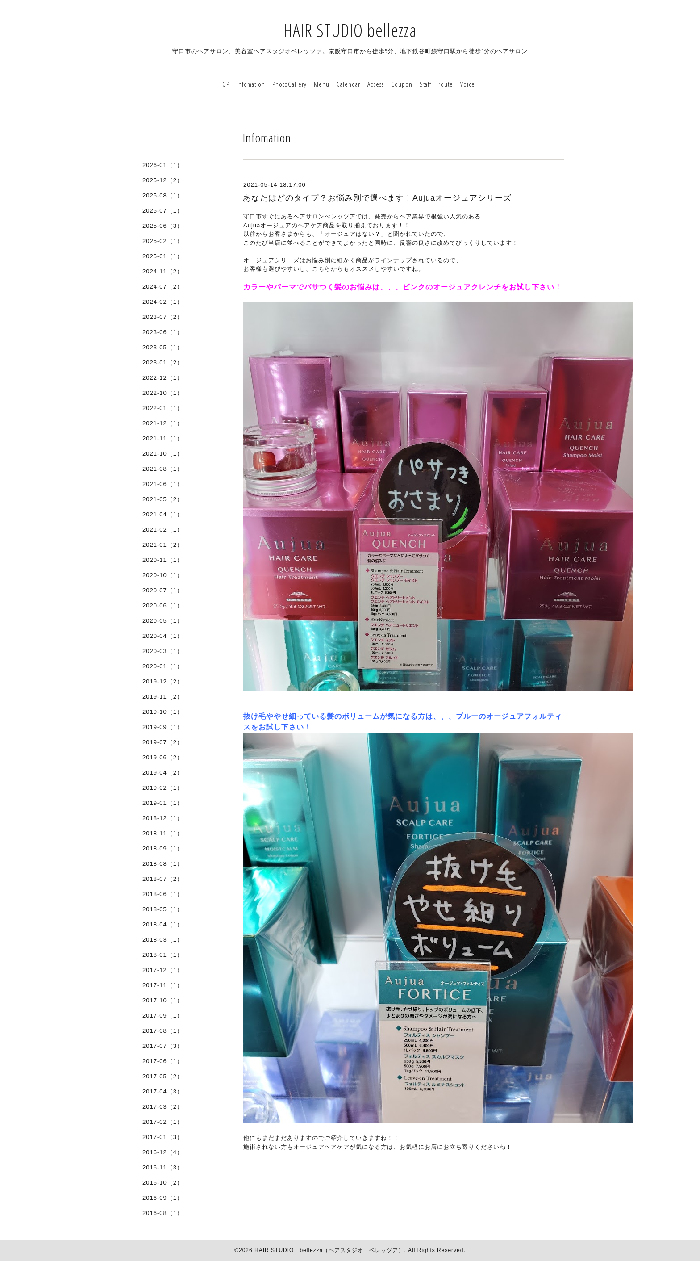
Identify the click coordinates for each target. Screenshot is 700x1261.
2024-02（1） (162, 301)
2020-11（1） (162, 560)
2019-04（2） (162, 772)
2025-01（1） (162, 256)
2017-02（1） (162, 1122)
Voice (467, 84)
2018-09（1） (162, 848)
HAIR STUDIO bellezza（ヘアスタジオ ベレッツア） (329, 1250)
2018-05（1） (162, 909)
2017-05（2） (162, 1076)
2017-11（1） (162, 985)
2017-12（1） (162, 970)
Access (375, 84)
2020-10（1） (162, 575)
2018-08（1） (162, 863)
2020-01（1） (162, 666)
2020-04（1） (162, 636)
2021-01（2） (162, 544)
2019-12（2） (162, 681)
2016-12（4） (162, 1152)
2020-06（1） (162, 605)
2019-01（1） (162, 803)
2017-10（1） (162, 1000)
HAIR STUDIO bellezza (350, 30)
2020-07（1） (162, 590)
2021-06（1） (162, 484)
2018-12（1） (162, 818)
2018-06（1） (162, 894)
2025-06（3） (162, 225)
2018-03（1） (162, 939)
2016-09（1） (162, 1197)
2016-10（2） (162, 1182)
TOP (224, 84)
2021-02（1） (162, 529)
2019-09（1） (162, 727)
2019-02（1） (162, 787)
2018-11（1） (162, 833)
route (445, 84)
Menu (321, 84)
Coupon (401, 84)
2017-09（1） (162, 1015)
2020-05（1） (162, 620)
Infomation (251, 84)
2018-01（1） (162, 954)
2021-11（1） (162, 438)
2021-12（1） (162, 423)
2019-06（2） (162, 757)
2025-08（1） (162, 195)
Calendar (348, 84)
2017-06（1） (162, 1061)
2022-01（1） (162, 408)
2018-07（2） (162, 879)
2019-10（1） (162, 711)
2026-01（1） (162, 165)
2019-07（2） (162, 742)
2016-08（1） (162, 1213)
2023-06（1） (162, 332)
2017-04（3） (162, 1091)
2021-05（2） (162, 499)
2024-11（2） (162, 271)
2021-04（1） (162, 514)
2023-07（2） (162, 317)
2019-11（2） (162, 696)
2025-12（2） (162, 180)
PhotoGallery (289, 84)
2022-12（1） (162, 377)
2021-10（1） (162, 453)
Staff (425, 84)
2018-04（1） (162, 924)
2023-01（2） (162, 362)
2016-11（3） (162, 1167)
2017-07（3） (162, 1046)
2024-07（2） (162, 286)
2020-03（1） (162, 651)
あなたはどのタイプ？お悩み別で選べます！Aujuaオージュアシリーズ (377, 197)
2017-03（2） (162, 1106)
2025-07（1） (162, 210)
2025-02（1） (162, 241)
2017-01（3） (162, 1137)
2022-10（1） (162, 393)
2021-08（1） (162, 468)
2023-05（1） (162, 347)
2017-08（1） (162, 1030)
